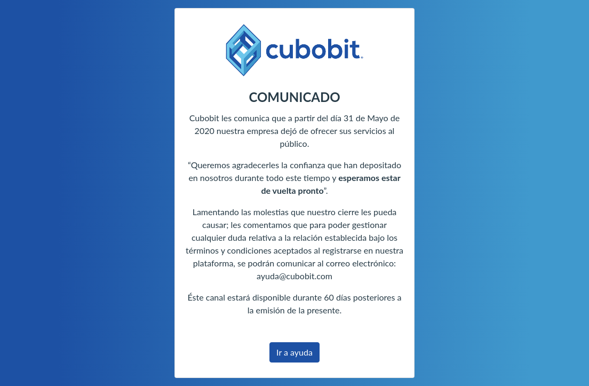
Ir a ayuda (294, 352)
